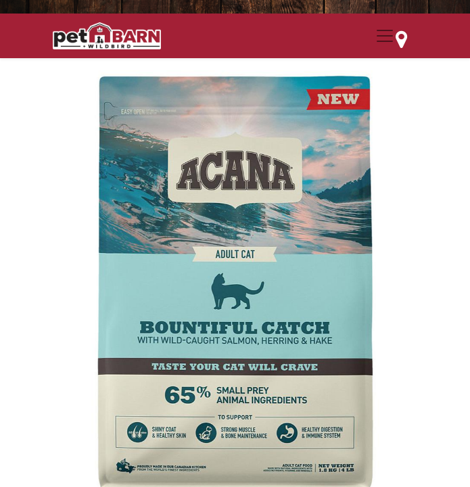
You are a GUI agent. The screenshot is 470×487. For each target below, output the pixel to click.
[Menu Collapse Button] (385, 35)
